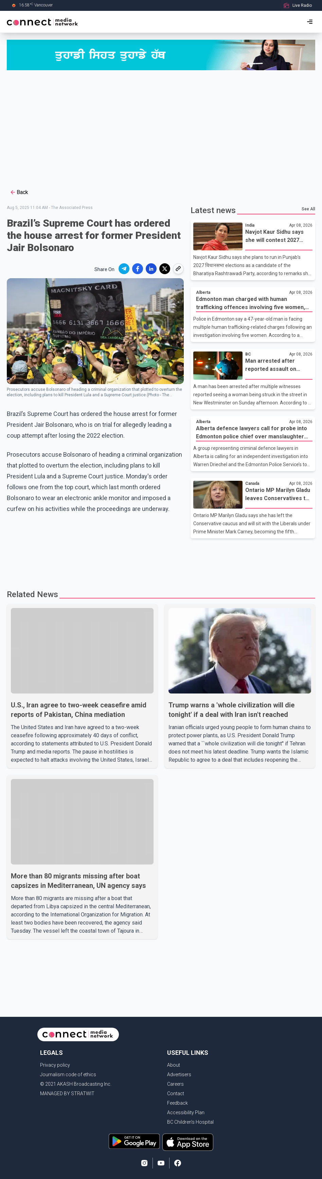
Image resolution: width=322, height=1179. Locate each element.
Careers (175, 1084)
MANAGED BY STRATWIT (67, 1093)
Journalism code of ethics (68, 1074)
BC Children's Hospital (190, 1122)
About (173, 1065)
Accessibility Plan (185, 1112)
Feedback (177, 1103)
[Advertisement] (161, 128)
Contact (175, 1093)
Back (19, 192)
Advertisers (179, 1074)
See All (308, 209)
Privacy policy (55, 1065)
